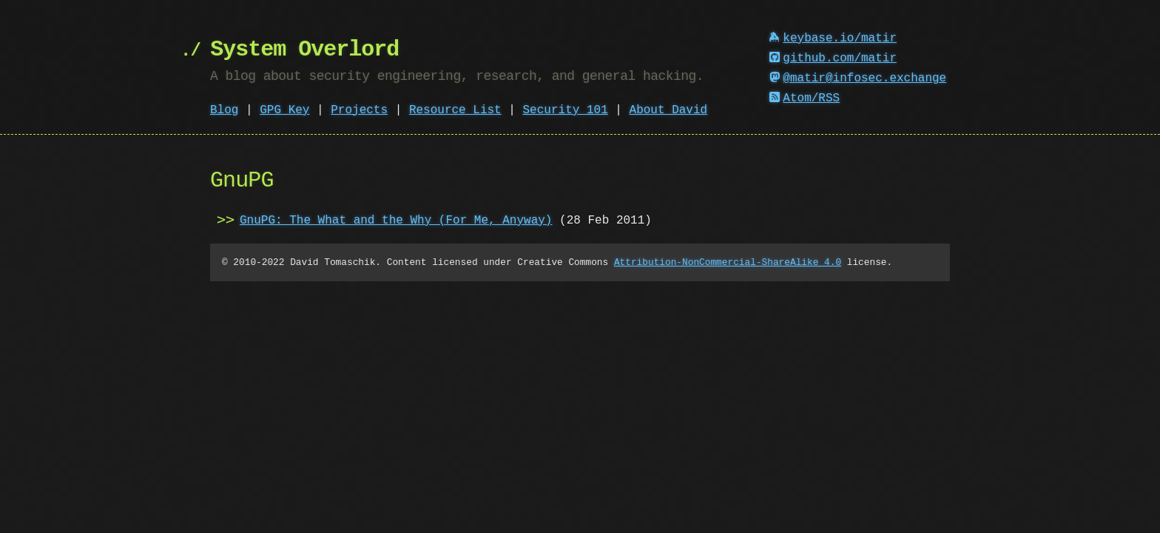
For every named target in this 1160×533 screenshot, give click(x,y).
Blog (224, 110)
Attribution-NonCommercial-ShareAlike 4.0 (727, 262)
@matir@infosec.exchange (858, 78)
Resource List (455, 110)
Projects (359, 110)
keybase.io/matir (833, 38)
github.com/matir (833, 58)
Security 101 (564, 110)
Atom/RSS (804, 98)
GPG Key (284, 110)
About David (669, 110)
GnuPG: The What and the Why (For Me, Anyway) (396, 220)
